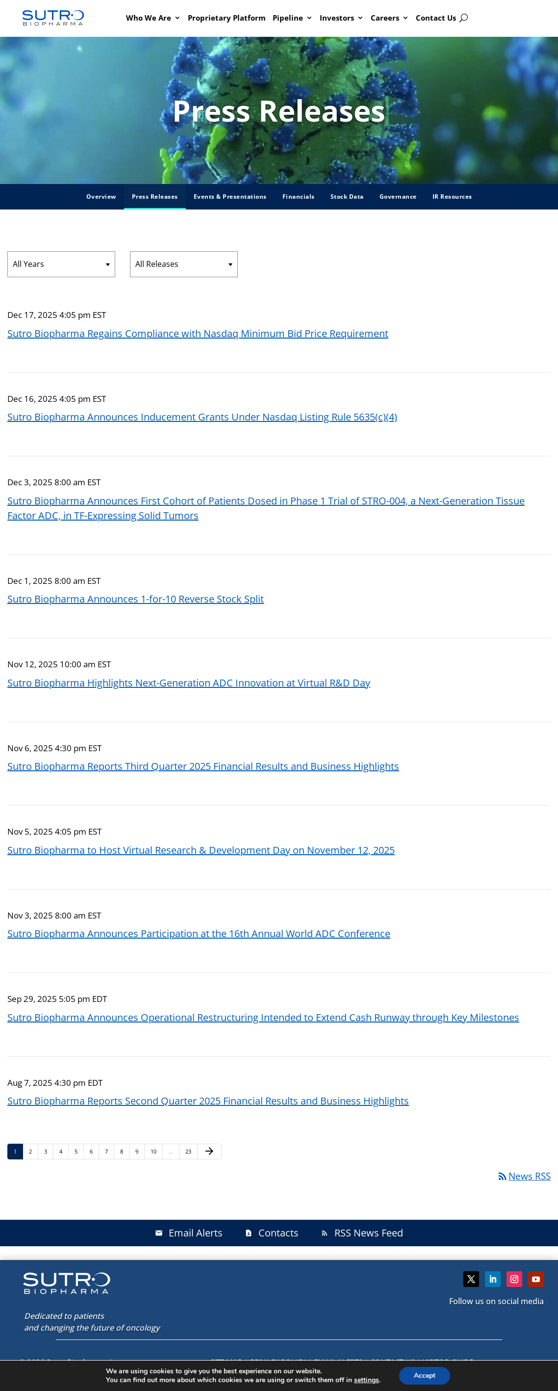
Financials (298, 196)
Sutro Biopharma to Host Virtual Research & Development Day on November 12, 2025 (201, 850)
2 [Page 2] (33, 1151)
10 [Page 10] (156, 1151)
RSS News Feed (362, 1232)
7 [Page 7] (109, 1151)
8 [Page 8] (124, 1151)
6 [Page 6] (94, 1151)
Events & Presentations (230, 196)
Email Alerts (189, 1232)
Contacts (272, 1232)
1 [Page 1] (18, 1151)
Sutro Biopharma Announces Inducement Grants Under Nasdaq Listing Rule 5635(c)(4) (202, 416)
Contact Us (436, 18)
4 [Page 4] (64, 1151)
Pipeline (288, 18)
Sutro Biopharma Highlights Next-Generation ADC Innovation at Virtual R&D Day (188, 682)
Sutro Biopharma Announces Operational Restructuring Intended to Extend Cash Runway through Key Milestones (263, 1017)
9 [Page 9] (140, 1151)
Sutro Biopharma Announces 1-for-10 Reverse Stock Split (135, 598)
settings (366, 1380)
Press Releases (155, 196)
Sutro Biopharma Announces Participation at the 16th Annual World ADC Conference (198, 933)
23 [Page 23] (191, 1151)
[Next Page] (209, 1151)
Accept (424, 1375)
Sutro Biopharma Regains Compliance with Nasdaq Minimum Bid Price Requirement (197, 333)
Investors (337, 18)
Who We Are (148, 18)
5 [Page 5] (79, 1151)
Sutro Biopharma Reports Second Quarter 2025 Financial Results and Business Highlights (208, 1100)
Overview (101, 196)
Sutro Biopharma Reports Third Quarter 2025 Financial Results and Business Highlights (203, 766)
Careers (385, 18)
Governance (398, 196)
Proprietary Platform (227, 18)
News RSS (524, 1176)
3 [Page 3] (48, 1151)
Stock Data (347, 196)
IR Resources (452, 196)
